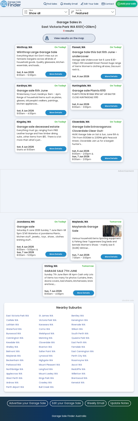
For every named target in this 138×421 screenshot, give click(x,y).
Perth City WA (79, 355)
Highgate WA (46, 360)
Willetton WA (78, 373)
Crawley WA (45, 382)
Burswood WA (13, 333)
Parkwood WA (13, 364)
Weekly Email (71, 3)
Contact (109, 3)
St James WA (46, 315)
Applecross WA (14, 373)
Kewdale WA (12, 342)
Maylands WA (13, 355)
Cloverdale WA (47, 342)
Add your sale (128, 3)
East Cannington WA (83, 351)
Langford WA (46, 369)
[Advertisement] (70, 190)
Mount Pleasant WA (49, 364)
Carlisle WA (12, 320)
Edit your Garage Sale (66, 403)
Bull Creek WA (46, 387)
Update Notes (119, 403)
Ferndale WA (78, 346)
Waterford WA (14, 329)
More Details (56, 74)
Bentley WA (78, 315)
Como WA (44, 329)
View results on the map (69, 38)
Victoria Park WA (47, 320)
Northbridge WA (14, 369)
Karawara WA (46, 324)
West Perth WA (14, 378)
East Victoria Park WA (17, 315)
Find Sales (52, 3)
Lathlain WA (12, 324)
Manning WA (45, 338)
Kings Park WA (46, 378)
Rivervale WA (78, 324)
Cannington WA (14, 338)
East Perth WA (79, 342)
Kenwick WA (78, 382)
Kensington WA (80, 320)
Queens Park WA (80, 338)
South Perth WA (80, 333)
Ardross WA (12, 382)
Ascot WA (77, 364)
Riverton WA (45, 346)
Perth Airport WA (15, 387)
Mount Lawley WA (48, 373)
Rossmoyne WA (80, 360)
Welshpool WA (46, 333)
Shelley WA (12, 346)
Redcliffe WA (78, 369)
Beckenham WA (14, 360)
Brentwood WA (79, 378)
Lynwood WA (45, 355)
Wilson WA (77, 329)
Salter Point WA (47, 351)
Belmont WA (13, 351)
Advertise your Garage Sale (27, 403)
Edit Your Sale (91, 3)
